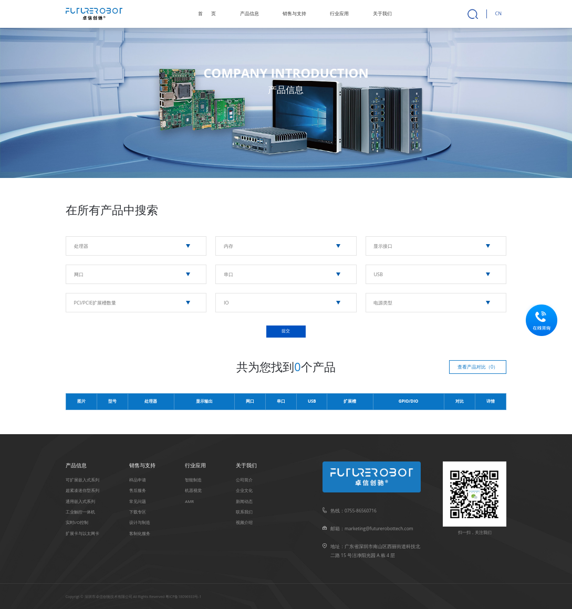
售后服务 (137, 490)
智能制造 (193, 479)
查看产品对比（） (477, 366)
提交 (286, 331)
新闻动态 (244, 501)
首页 (207, 13)
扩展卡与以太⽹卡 (82, 533)
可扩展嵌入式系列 (82, 479)
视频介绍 (244, 522)
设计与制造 (139, 522)
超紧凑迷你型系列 (82, 490)
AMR (189, 501)
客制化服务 (139, 533)
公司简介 (244, 479)
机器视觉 (193, 490)
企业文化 (244, 490)
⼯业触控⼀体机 (80, 511)
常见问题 (137, 501)
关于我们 (382, 13)
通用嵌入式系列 (80, 501)
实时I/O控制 (77, 522)
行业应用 (339, 13)
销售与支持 (294, 13)
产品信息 (249, 13)
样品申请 (137, 479)
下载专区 (137, 511)
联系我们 (244, 511)
